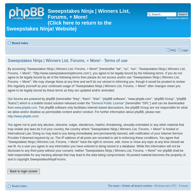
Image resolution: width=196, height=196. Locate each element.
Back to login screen (24, 171)
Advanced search (177, 18)
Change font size (184, 42)
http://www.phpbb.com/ (23, 116)
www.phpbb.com (26, 107)
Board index (20, 43)
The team (113, 185)
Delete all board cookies (137, 185)
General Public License (107, 103)
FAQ (173, 50)
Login (184, 50)
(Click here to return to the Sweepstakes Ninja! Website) (59, 26)
